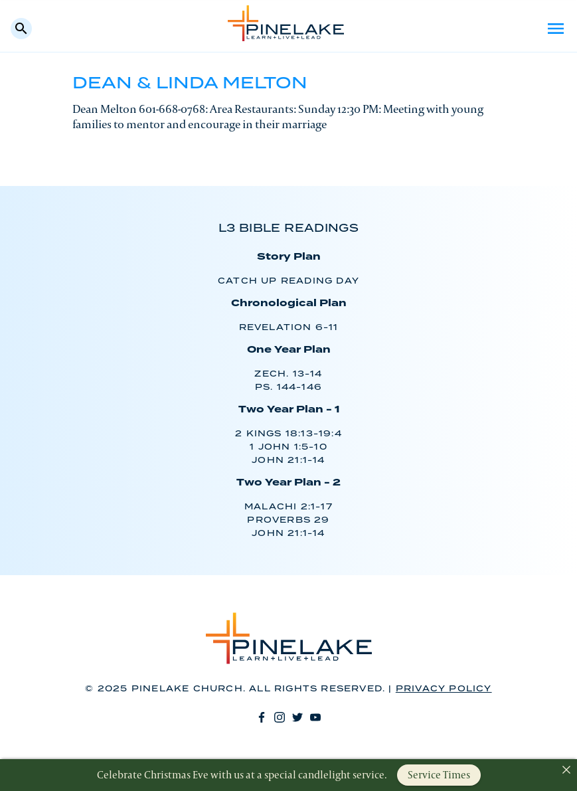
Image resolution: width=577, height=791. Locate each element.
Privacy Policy (444, 689)
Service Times (439, 775)
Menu (555, 28)
